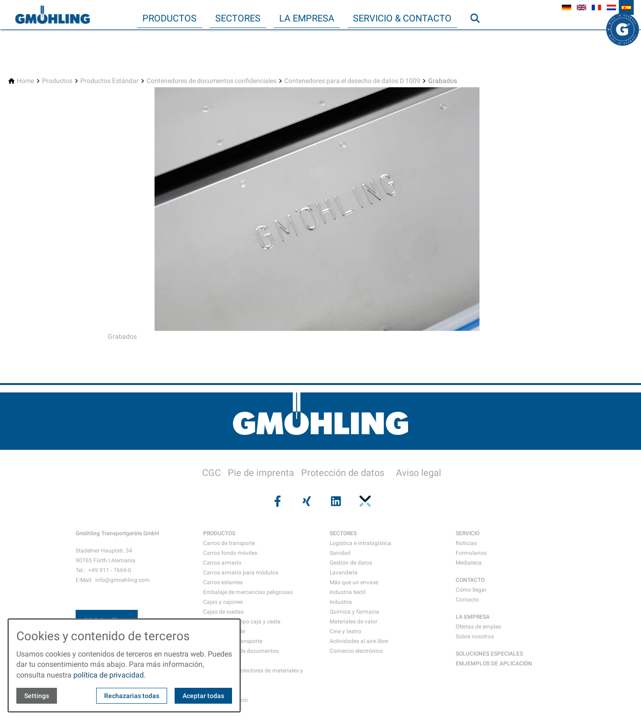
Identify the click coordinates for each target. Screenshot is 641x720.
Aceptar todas (203, 695)
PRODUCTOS (219, 533)
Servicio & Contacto (402, 18)
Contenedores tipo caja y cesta (242, 621)
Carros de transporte (229, 543)
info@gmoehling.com (122, 580)
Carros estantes (223, 582)
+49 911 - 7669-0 (109, 570)
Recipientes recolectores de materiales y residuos (253, 675)
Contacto (467, 599)
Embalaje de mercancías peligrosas (248, 592)
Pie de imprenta (261, 472)
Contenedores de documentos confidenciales (241, 656)
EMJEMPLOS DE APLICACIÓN (494, 663)
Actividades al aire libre (359, 641)
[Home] (25, 81)
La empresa (306, 18)
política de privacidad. (109, 675)
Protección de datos (342, 472)
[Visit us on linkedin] (335, 501)
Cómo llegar (471, 590)
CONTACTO (470, 580)
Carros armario (222, 562)
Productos (169, 18)
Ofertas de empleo (478, 626)
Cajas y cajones (223, 602)
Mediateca (469, 562)
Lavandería (344, 572)
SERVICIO (467, 533)
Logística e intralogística (360, 543)
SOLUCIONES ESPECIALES (489, 653)
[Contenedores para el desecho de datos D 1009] (352, 81)
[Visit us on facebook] (277, 501)
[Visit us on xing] (306, 501)
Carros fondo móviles (230, 553)
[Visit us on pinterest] (364, 501)
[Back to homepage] (52, 15)
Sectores (238, 18)
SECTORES (343, 533)
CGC (211, 472)
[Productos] (57, 81)
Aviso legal (418, 472)
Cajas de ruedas (223, 611)
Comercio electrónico (356, 651)
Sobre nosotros (475, 636)
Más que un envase (354, 582)
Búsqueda (479, 36)
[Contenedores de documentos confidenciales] (211, 81)
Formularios (471, 553)
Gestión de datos (351, 562)
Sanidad (340, 553)
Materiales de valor (353, 621)
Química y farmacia (354, 611)
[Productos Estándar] (109, 81)
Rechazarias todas (131, 695)
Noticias (466, 543)
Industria (341, 602)
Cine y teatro (345, 631)
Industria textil (348, 592)
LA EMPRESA (473, 617)
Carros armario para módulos (240, 572)
